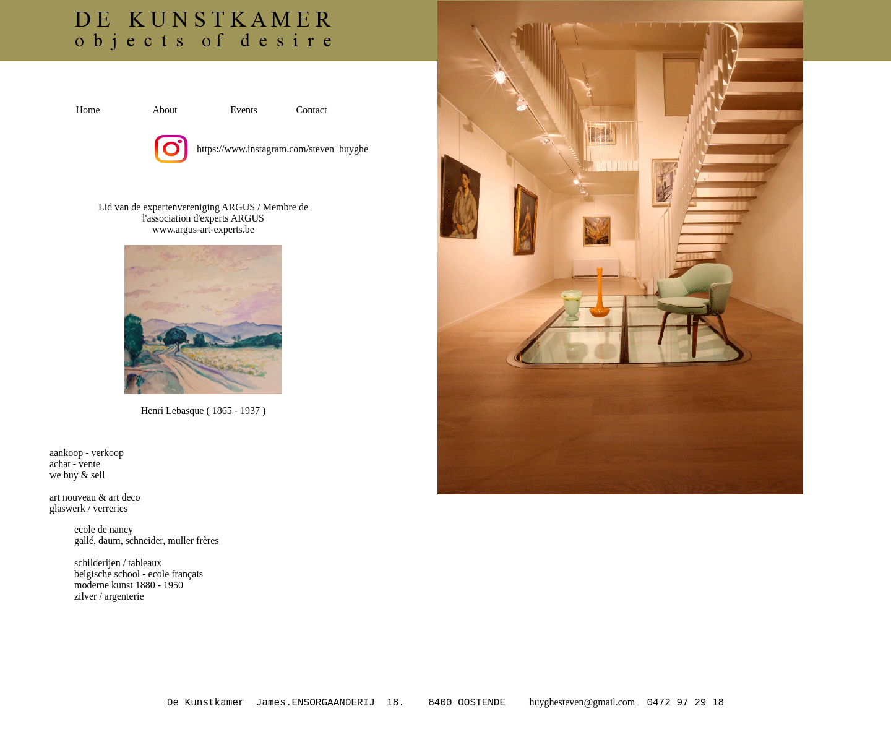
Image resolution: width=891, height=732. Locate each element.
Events (243, 110)
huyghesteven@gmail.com (582, 704)
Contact (311, 110)
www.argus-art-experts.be (203, 229)
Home (87, 110)
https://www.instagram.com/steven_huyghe (282, 149)
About (165, 110)
